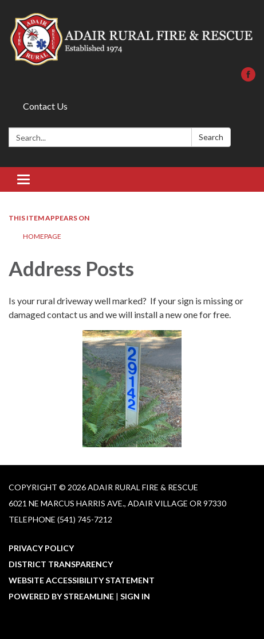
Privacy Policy (41, 548)
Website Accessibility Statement (82, 580)
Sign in (135, 596)
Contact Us (45, 105)
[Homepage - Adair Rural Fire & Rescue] (132, 39)
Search (211, 137)
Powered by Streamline (61, 596)
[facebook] (248, 77)
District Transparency (61, 564)
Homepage (42, 236)
